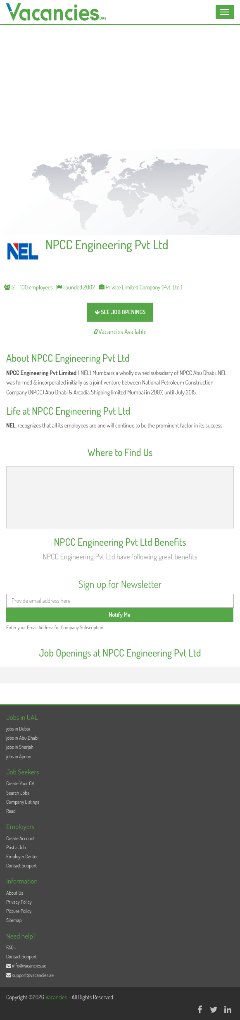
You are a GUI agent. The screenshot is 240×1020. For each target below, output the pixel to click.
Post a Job (16, 847)
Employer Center (22, 856)
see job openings (120, 311)
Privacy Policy (19, 902)
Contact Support (21, 865)
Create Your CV (20, 783)
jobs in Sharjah (19, 747)
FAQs (11, 947)
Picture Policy (18, 911)
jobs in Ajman (18, 756)
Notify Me (120, 614)
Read (11, 811)
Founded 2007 (75, 287)
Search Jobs (17, 793)
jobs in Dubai (18, 729)
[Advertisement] (120, 87)
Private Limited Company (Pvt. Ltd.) (141, 287)
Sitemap (14, 920)
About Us (14, 893)
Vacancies (56, 997)
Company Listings (22, 802)
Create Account (20, 838)
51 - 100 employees (28, 287)
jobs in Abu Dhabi (22, 738)
